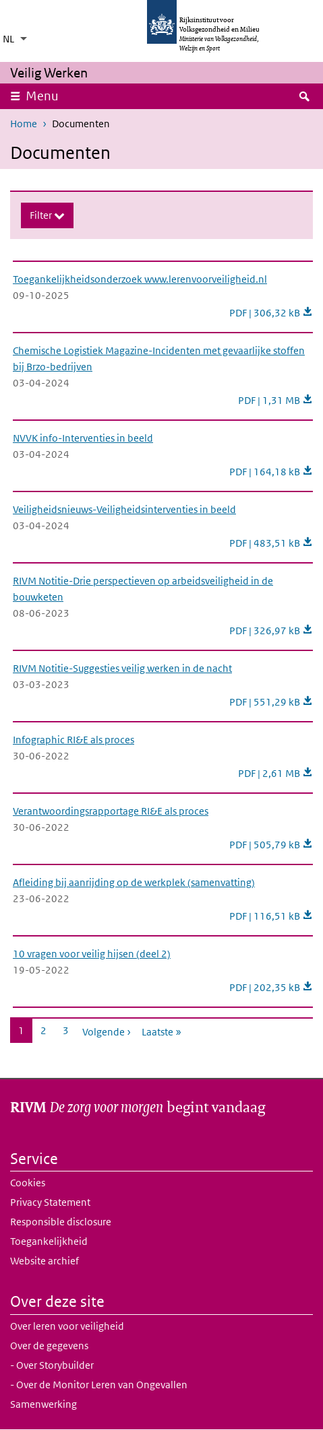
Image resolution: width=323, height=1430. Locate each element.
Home (23, 123)
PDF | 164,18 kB (271, 471)
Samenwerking (43, 1404)
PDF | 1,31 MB (275, 400)
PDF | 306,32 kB (271, 312)
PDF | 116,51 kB (271, 916)
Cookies (27, 1182)
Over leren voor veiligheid (67, 1326)
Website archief (44, 1260)
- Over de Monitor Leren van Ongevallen (98, 1384)
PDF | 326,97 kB (271, 630)
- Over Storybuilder (52, 1365)
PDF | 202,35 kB (271, 987)
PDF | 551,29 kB (271, 701)
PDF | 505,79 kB (271, 844)
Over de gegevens (49, 1345)
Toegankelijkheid (49, 1241)
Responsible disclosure (60, 1221)
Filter (42, 215)
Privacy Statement (50, 1202)
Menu (46, 96)
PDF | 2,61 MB (275, 773)
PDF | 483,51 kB (271, 543)
